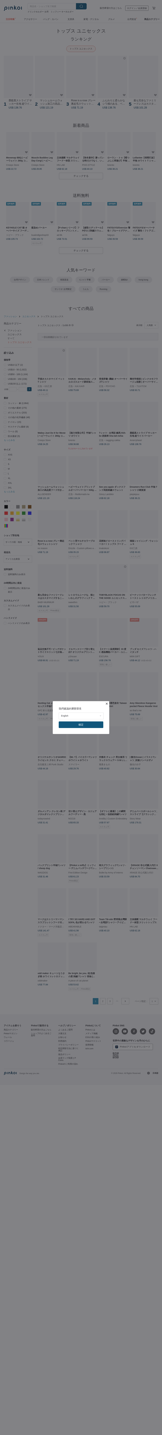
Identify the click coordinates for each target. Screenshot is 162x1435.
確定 (81, 724)
